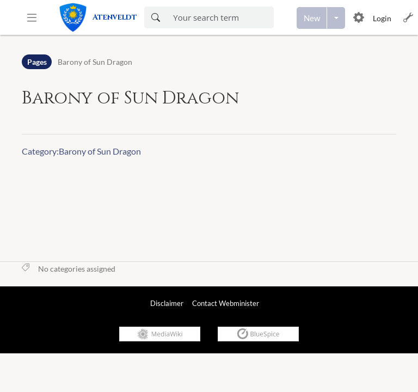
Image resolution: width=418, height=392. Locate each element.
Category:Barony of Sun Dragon (81, 151)
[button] (31, 17)
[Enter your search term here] (220, 17)
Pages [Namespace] (37, 61)
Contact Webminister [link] (225, 303)
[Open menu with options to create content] (336, 18)
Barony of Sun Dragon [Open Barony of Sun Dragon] (95, 61)
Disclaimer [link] (166, 303)
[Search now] (155, 17)
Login (382, 18)
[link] (101, 17)
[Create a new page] (312, 18)
